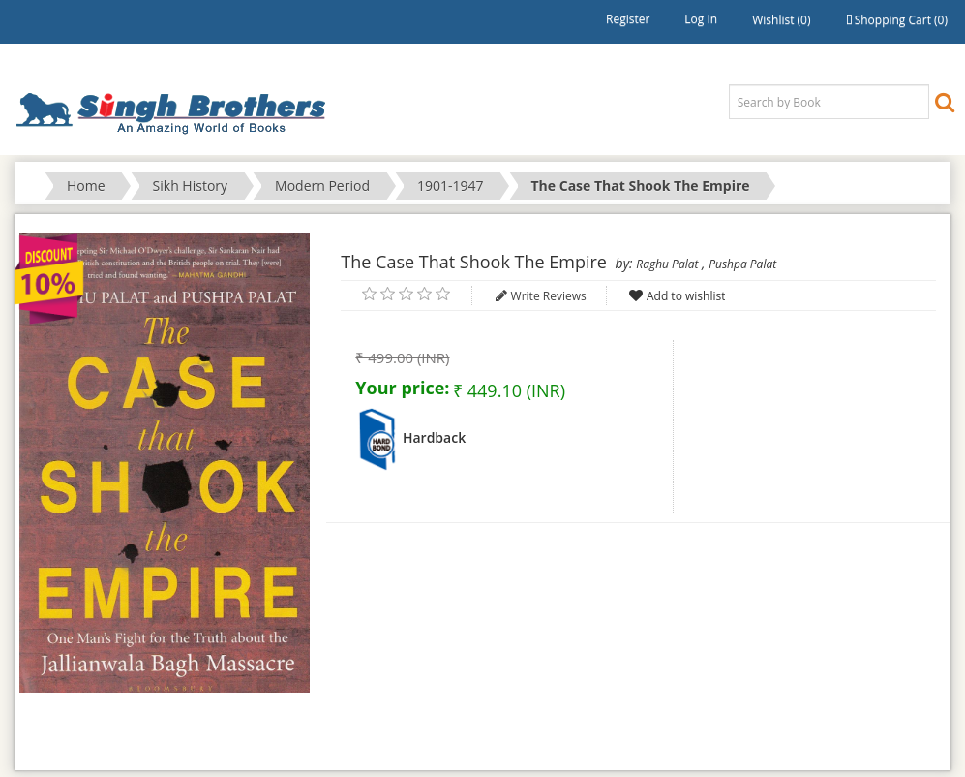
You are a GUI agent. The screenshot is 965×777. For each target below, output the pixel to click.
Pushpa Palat (742, 264)
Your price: (402, 387)
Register (627, 19)
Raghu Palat (667, 264)
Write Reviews (549, 296)
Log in (700, 19)
